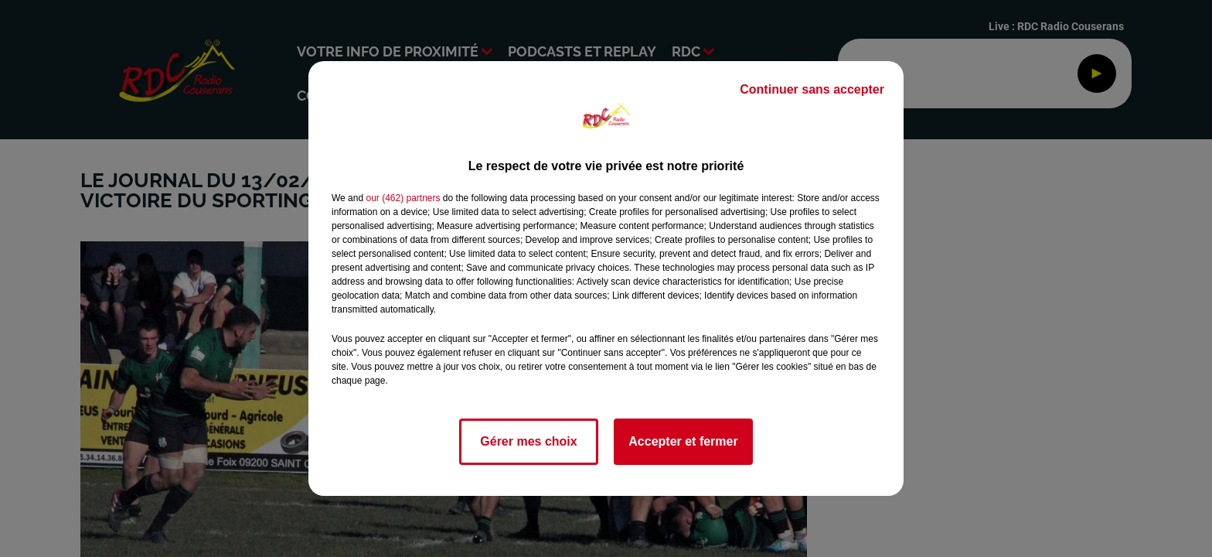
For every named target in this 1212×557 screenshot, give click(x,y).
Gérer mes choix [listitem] (528, 441)
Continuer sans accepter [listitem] (812, 89)
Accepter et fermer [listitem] (682, 441)
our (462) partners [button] (403, 198)
